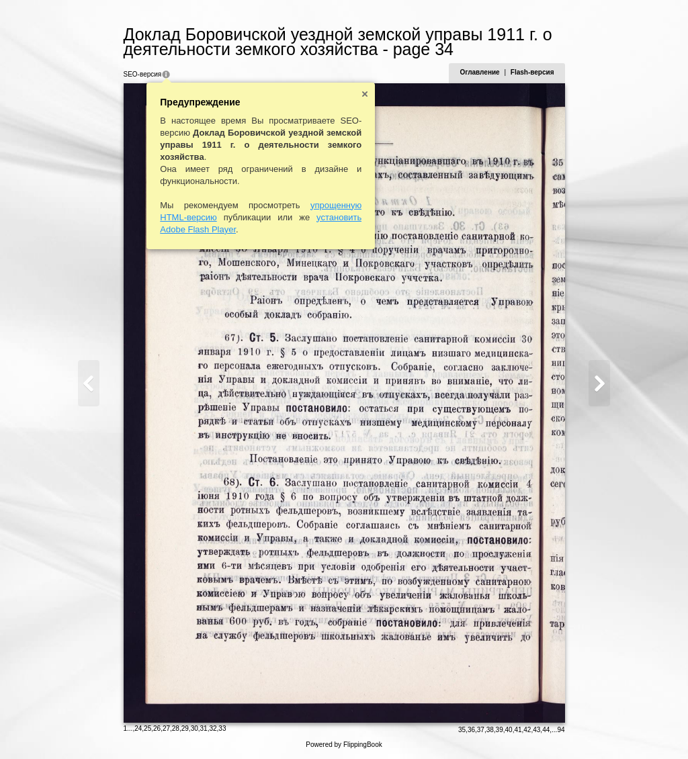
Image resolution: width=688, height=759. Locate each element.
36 (471, 729)
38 (490, 729)
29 (185, 728)
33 (222, 728)
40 (509, 729)
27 (166, 728)
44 (546, 729)
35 (462, 729)
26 (157, 728)
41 (517, 729)
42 (527, 729)
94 (560, 729)
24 (138, 728)
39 (499, 729)
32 (212, 728)
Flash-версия (532, 72)
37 (480, 729)
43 (536, 729)
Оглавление (479, 72)
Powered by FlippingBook (344, 744)
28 (175, 728)
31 (204, 728)
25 (147, 728)
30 (194, 728)
